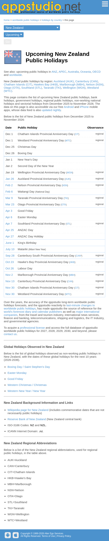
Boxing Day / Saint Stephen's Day (29, 366)
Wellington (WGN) (74, 87)
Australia (73, 71)
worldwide (15, 74)
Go (8, 41)
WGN (69, 172)
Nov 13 (10, 281)
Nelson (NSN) (95, 84)
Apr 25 (9, 230)
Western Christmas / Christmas (27, 384)
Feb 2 (9, 185)
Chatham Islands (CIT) (18, 84)
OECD (96, 71)
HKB (72, 262)
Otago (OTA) (12, 87)
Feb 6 (9, 191)
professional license (32, 327)
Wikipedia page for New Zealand (28, 409)
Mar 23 (9, 204)
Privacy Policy (64, 536)
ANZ (54, 71)
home (7, 20)
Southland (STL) (31, 87)
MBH (72, 275)
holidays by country (52, 20)
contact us (10, 334)
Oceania (85, 71)
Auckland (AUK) (64, 81)
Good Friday (15, 378)
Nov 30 (10, 287)
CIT (76, 134)
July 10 (10, 249)
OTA (63, 204)
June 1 (9, 242)
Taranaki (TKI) (52, 87)
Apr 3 (8, 210)
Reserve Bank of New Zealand (27, 419)
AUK (67, 179)
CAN (78, 255)
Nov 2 (9, 274)
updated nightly (51, 110)
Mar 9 (9, 198)
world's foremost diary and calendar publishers (33, 311)
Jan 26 (9, 178)
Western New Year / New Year (26, 390)
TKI (66, 198)
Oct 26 (9, 268)
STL (68, 223)
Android (69, 106)
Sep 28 (10, 255)
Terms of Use (48, 536)
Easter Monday (17, 372)
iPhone (84, 106)
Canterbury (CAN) (86, 81)
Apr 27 (9, 236)
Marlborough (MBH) (72, 84)
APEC (62, 71)
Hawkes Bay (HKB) (46, 84)
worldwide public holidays (25, 20)
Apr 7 (8, 223)
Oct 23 (9, 262)
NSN (64, 185)
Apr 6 (8, 217)
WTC (68, 140)
